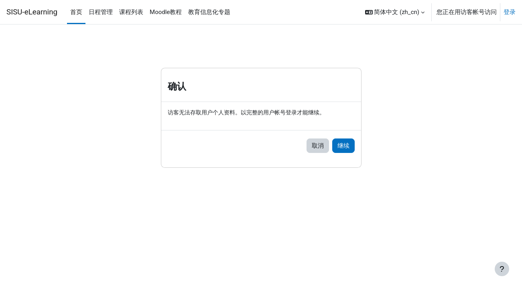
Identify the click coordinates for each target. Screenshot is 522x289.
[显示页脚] (502, 269)
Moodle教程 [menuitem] (166, 12)
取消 (318, 146)
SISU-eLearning (31, 12)
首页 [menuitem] (76, 12)
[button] (395, 12)
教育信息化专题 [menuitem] (209, 12)
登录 (510, 12)
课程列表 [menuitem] (131, 12)
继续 (343, 146)
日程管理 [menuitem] (101, 12)
